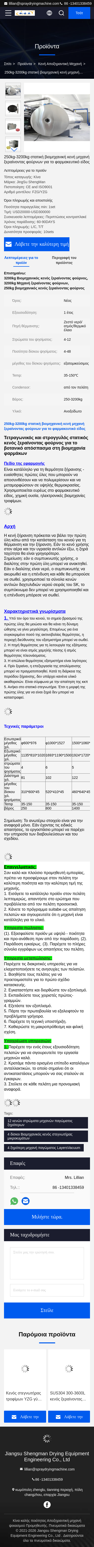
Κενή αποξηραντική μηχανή (60, 64)
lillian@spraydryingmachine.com (31, 3)
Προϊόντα (25, 64)
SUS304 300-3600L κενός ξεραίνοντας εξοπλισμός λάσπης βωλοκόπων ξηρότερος (67, 1396)
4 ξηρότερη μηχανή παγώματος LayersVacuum (44, 1148)
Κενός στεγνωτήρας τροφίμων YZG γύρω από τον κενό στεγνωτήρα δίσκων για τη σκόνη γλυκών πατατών (24, 1396)
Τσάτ (79, 13)
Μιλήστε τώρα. (47, 1217)
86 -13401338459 (75, 3)
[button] (14, 150)
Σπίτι (7, 64)
